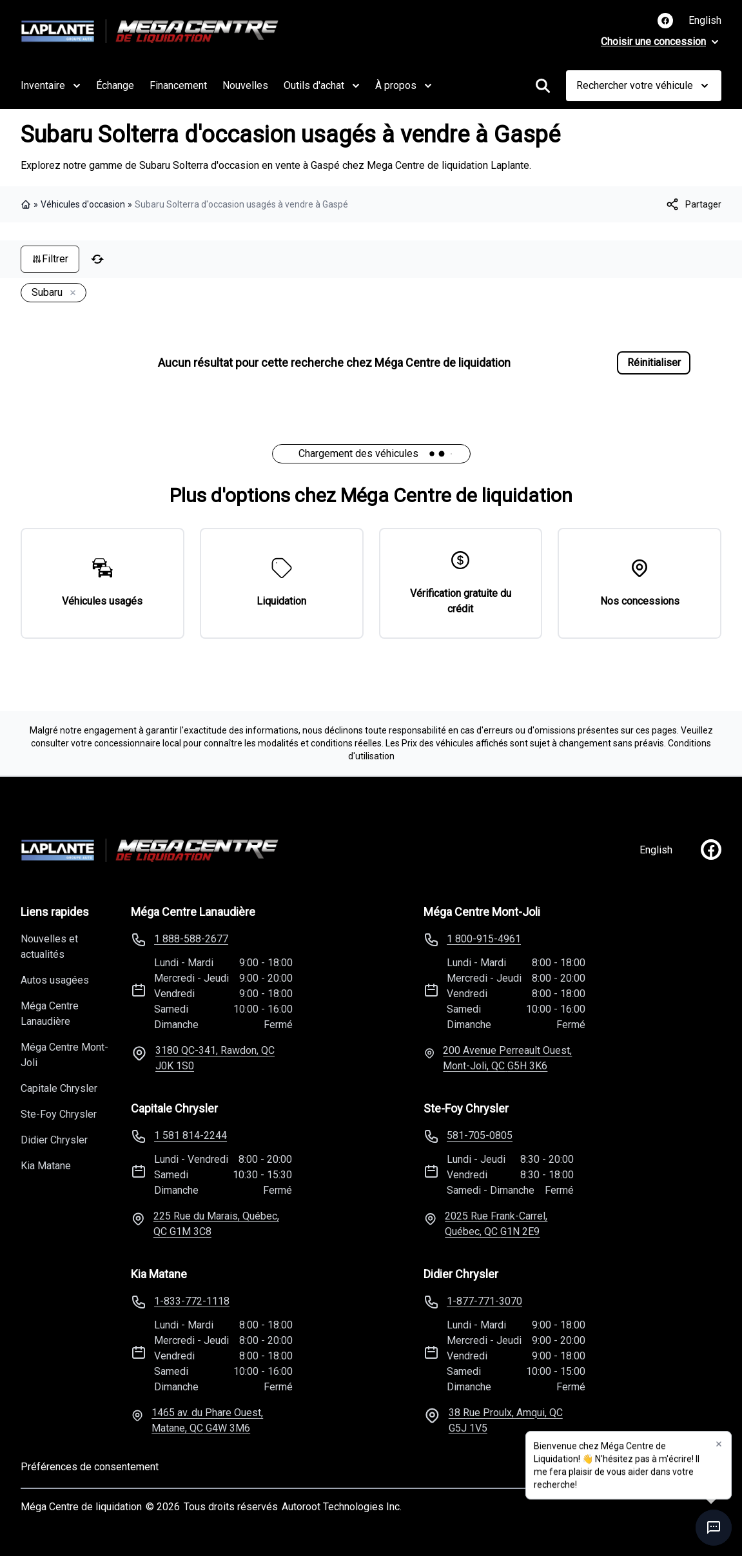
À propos (403, 85)
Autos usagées (55, 980)
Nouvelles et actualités (49, 946)
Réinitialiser (654, 362)
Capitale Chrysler (59, 1088)
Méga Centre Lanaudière (50, 1013)
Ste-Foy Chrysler (59, 1114)
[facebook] (711, 849)
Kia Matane (46, 1166)
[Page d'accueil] (149, 850)
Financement (178, 85)
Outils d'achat (322, 85)
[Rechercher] (543, 86)
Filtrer (50, 259)
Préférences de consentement (90, 1467)
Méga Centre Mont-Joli (64, 1055)
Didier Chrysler (54, 1140)
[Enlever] (70, 293)
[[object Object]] (693, 204)
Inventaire (51, 85)
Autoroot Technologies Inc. (342, 1507)
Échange (115, 85)
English (704, 20)
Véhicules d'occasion (83, 204)
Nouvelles (245, 85)
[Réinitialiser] (97, 259)
